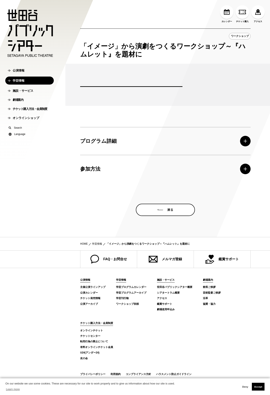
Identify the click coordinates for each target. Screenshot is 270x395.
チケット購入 (242, 14)
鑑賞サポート (222, 259)
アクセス (258, 14)
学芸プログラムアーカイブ (131, 292)
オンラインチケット (91, 330)
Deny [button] (245, 387)
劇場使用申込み (166, 309)
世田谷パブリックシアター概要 (174, 287)
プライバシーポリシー (92, 374)
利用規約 (116, 374)
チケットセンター (90, 335)
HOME (84, 243)
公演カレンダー (89, 292)
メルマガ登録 (165, 259)
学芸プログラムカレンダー (131, 287)
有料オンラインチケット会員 (96, 347)
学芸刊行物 (122, 298)
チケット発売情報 (90, 298)
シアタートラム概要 (168, 292)
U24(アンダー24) (89, 352)
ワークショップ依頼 (127, 303)
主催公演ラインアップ (92, 287)
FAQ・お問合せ (108, 259)
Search (15, 131)
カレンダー (227, 14)
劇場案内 (15, 103)
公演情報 (16, 73)
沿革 (205, 298)
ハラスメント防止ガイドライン (174, 374)
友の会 (84, 358)
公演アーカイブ (89, 303)
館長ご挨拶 (209, 287)
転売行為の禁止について (94, 341)
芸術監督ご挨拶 (212, 292)
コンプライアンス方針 (138, 374)
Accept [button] (258, 387)
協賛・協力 (209, 303)
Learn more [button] (13, 389)
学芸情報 (16, 83)
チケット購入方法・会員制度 (27, 112)
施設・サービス (20, 94)
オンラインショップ (23, 121)
